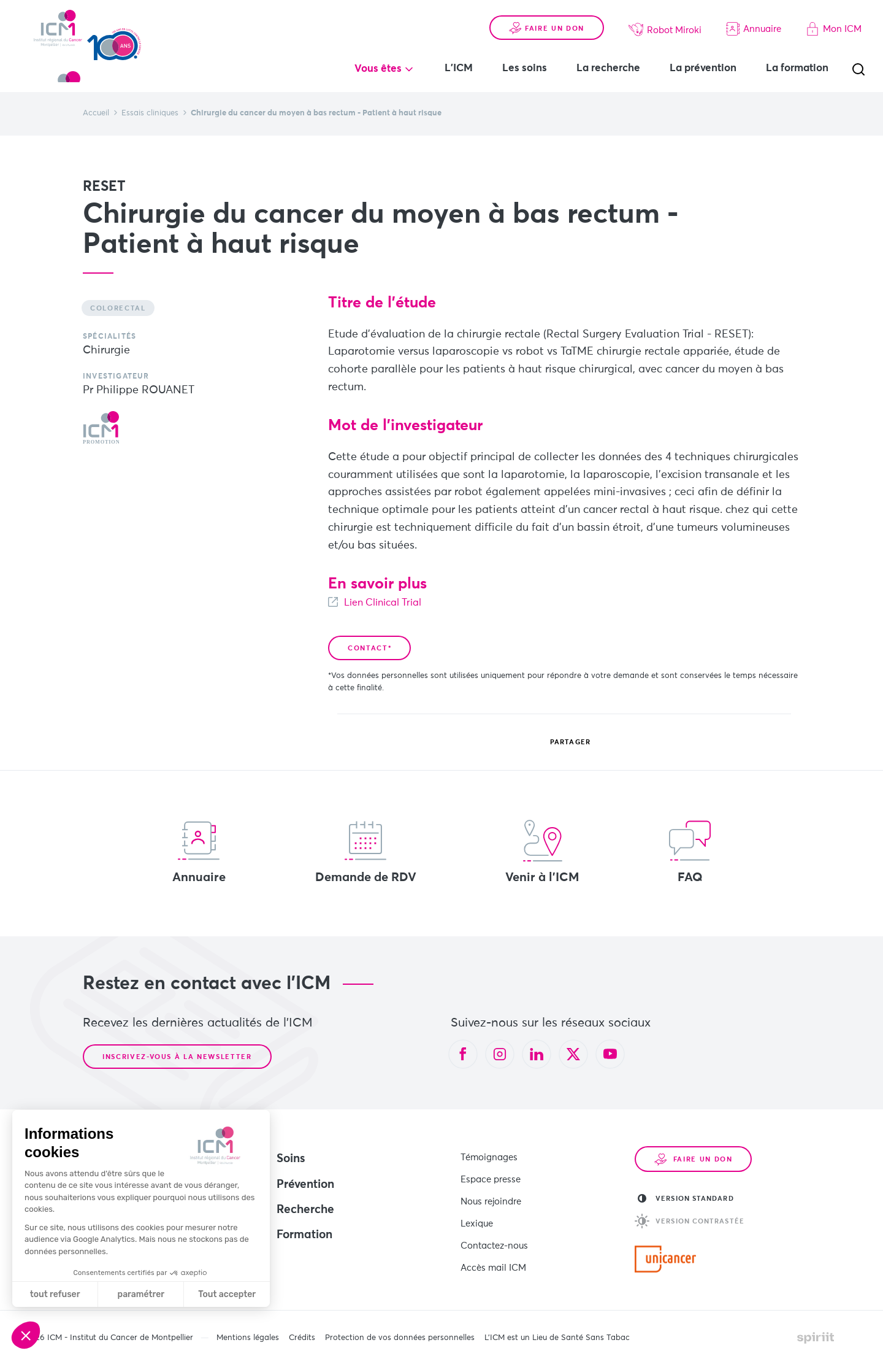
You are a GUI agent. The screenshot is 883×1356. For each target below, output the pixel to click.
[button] (25, 1335)
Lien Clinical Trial (390, 602)
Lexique (477, 1212)
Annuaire (753, 29)
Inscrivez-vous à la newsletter (177, 1057)
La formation (797, 68)
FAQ (690, 852)
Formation (304, 1235)
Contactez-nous (494, 1231)
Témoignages (489, 1155)
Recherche (305, 1209)
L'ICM (459, 68)
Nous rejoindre (491, 1193)
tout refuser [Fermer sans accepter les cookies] (55, 1294)
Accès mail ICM (493, 1250)
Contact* (369, 648)
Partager (561, 742)
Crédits (302, 1331)
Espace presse (491, 1174)
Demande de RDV (365, 852)
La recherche (608, 68)
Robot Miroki (665, 29)
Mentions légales (247, 1331)
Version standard (686, 1198)
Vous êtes (378, 69)
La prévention (703, 68)
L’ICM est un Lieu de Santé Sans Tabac (557, 1331)
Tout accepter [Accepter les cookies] (227, 1294)
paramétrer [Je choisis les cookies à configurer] (141, 1294)
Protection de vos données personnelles (400, 1331)
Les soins (524, 68)
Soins (291, 1159)
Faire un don (546, 28)
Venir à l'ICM (542, 852)
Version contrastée (689, 1221)
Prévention (305, 1184)
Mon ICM (834, 29)
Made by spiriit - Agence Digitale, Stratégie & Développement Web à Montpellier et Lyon (815, 1331)
